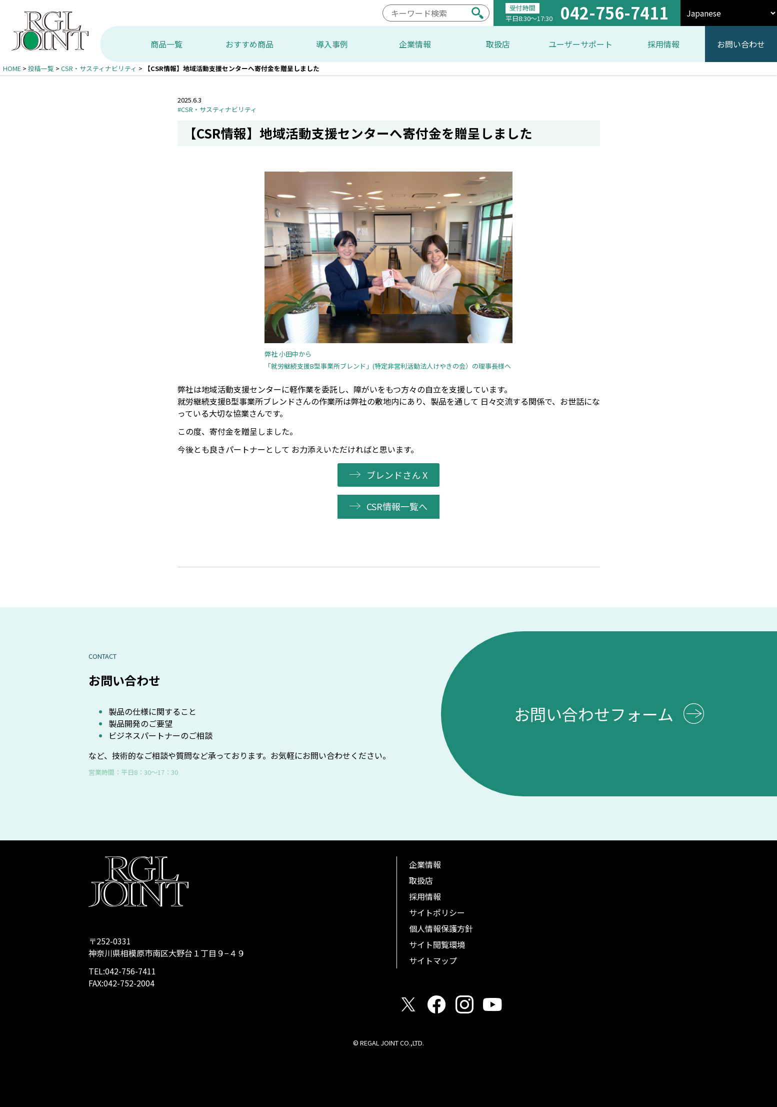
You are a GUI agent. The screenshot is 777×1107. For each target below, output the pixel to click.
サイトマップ (433, 960)
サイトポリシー (437, 912)
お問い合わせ (741, 44)
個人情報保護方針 (441, 928)
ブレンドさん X (397, 474)
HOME (12, 68)
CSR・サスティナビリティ (99, 68)
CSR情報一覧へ (397, 506)
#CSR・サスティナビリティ (217, 109)
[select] (728, 13)
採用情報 (425, 896)
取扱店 (421, 880)
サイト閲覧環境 (437, 944)
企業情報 (425, 864)
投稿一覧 (41, 68)
